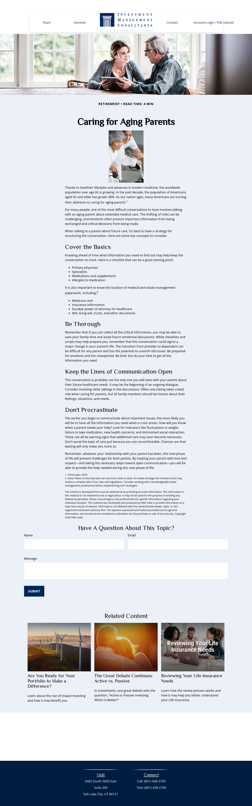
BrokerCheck (157, 797)
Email (132, 525)
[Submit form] (34, 580)
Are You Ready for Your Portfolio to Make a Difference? (51, 670)
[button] (47, 11)
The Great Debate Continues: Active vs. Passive (123, 668)
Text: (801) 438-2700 (151, 777)
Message (30, 548)
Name (28, 525)
